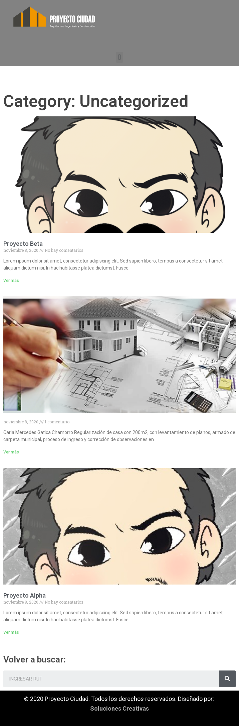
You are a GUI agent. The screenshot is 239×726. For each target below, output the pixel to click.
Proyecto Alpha (24, 595)
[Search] (227, 678)
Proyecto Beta (23, 243)
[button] (119, 57)
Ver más (11, 280)
